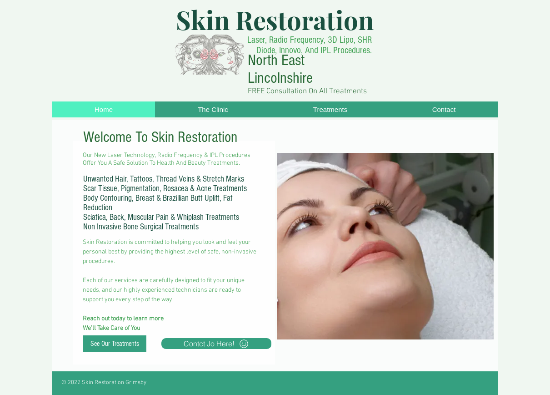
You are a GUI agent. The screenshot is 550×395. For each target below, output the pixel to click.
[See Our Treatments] (114, 343)
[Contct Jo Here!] (216, 343)
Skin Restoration (275, 19)
